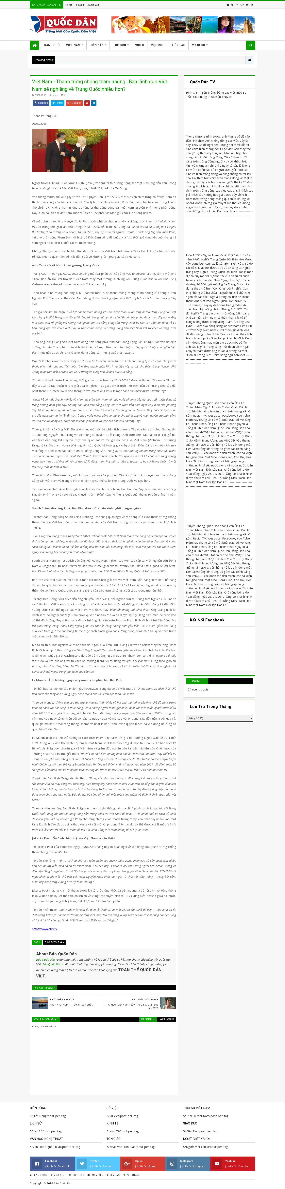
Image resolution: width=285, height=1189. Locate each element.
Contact (93, 5)
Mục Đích (158, 45)
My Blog (198, 45)
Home (69, 5)
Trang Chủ (51, 45)
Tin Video (96, 1175)
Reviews (114, 1175)
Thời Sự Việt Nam (54, 942)
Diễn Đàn (97, 45)
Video (139, 45)
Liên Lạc (178, 45)
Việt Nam (73, 45)
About (80, 5)
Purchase (132, 1175)
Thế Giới (119, 45)
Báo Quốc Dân (45, 959)
